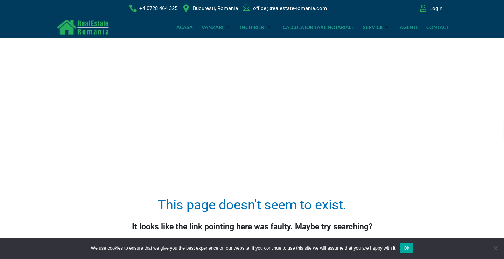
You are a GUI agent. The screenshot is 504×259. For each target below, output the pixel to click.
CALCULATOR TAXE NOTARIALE (319, 27)
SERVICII (376, 27)
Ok (407, 248)
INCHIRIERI (256, 27)
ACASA (185, 27)
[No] (495, 248)
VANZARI (216, 27)
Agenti (409, 27)
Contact (437, 27)
